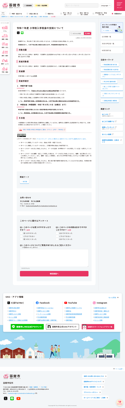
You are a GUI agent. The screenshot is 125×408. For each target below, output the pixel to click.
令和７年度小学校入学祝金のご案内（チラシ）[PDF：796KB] (43, 130)
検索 (88, 33)
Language (104, 5)
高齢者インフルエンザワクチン (111, 76)
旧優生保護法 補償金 (110, 101)
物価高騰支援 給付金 (110, 65)
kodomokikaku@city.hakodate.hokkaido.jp (41, 206)
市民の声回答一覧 (108, 44)
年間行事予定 (106, 50)
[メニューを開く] (119, 5)
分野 (27, 16)
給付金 (25, 181)
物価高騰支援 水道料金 (111, 69)
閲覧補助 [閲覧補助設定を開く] (28, 5)
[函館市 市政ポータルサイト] (11, 5)
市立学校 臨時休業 (110, 82)
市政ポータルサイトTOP (16, 16)
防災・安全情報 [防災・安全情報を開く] (41, 5)
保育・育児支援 (44, 16)
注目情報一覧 (106, 37)
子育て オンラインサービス (111, 95)
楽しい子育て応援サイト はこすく (111, 88)
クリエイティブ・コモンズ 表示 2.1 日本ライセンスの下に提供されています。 (61, 139)
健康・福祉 (34, 16)
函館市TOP (4, 16)
